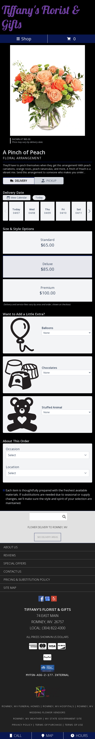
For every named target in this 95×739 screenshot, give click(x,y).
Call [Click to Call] (16, 735)
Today (39, 197)
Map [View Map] (47, 735)
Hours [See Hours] (79, 735)
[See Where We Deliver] (47, 537)
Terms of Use (74, 724)
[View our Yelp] (54, 600)
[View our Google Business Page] (47, 600)
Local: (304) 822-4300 (47, 628)
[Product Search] (48, 517)
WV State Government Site (63, 718)
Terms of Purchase (48, 724)
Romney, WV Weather (27, 718)
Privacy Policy (22, 724)
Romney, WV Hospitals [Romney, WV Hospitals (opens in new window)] (58, 706)
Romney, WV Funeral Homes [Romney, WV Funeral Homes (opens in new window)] (21, 706)
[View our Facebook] (41, 600)
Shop (23, 39)
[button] (47, 668)
